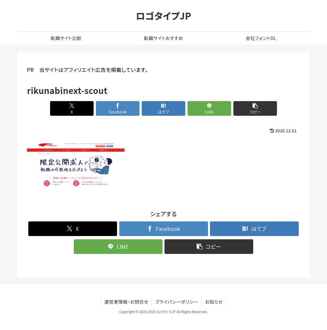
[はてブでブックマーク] (163, 108)
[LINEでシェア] (209, 108)
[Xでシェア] (72, 108)
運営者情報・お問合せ (126, 301)
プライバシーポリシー (176, 301)
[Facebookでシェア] (117, 108)
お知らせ (214, 301)
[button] (255, 108)
